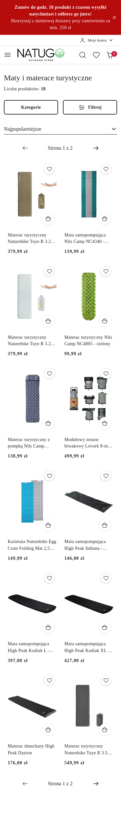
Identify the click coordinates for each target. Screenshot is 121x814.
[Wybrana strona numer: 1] (60, 148)
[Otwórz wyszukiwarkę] (82, 55)
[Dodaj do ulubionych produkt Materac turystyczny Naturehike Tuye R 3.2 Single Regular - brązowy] (49, 169)
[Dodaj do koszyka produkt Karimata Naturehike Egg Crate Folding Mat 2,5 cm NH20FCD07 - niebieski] (48, 525)
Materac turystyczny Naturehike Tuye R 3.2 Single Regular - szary (29, 341)
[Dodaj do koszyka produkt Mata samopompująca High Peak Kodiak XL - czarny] (105, 627)
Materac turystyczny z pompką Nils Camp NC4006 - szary (29, 443)
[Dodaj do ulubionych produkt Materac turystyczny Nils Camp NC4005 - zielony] (106, 271)
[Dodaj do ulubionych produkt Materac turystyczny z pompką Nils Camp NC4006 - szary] (49, 373)
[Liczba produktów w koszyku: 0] (109, 55)
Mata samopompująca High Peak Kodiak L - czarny (28, 647)
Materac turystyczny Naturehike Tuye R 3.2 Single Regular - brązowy (32, 239)
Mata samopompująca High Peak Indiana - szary (85, 545)
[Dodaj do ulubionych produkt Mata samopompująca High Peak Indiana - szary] (106, 476)
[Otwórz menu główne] (7, 54)
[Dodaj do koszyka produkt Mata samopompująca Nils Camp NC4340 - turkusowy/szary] (105, 218)
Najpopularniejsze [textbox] (22, 129)
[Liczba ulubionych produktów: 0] (96, 55)
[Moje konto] (96, 40)
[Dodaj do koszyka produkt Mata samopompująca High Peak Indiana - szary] (105, 525)
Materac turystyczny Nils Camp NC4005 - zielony (88, 340)
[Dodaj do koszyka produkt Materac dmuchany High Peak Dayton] (48, 729)
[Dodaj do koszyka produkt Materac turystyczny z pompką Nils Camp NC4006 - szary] (48, 423)
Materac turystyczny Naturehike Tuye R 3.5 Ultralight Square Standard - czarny (86, 750)
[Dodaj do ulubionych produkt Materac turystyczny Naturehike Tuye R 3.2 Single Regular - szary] (49, 271)
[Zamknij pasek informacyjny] (114, 17)
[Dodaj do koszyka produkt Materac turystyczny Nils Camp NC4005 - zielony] (105, 321)
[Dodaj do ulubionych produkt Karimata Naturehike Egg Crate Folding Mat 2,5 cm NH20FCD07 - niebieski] (49, 476)
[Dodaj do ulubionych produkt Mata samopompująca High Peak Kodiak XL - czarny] (106, 578)
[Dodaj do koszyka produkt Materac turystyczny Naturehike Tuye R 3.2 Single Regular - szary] (48, 321)
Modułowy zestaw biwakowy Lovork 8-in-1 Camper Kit (88, 443)
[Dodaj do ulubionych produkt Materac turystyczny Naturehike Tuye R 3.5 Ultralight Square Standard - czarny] (106, 680)
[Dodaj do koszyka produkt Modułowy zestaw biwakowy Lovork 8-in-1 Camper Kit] (105, 423)
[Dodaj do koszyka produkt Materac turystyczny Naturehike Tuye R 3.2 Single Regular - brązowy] (48, 218)
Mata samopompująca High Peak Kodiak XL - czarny (87, 647)
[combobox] (60, 129)
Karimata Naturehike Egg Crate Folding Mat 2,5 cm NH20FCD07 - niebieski (32, 545)
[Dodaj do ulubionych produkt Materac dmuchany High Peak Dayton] (49, 680)
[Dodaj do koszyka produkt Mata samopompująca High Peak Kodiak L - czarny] (48, 627)
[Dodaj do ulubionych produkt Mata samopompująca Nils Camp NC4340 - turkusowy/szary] (106, 169)
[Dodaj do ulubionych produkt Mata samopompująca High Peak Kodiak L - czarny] (49, 578)
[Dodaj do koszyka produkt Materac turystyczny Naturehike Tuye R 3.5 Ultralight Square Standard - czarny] (105, 729)
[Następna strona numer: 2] (96, 148)
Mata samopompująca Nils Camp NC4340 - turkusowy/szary (85, 239)
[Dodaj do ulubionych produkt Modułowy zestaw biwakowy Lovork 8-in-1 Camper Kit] (106, 373)
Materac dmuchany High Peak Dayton (31, 749)
